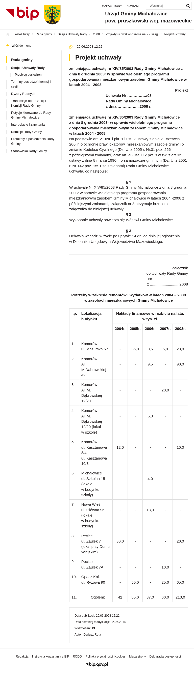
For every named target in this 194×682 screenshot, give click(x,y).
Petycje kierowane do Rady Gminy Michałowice (31, 115)
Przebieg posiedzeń (28, 74)
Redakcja (22, 656)
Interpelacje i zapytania (28, 124)
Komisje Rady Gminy (26, 132)
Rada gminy (22, 60)
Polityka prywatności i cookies (105, 656)
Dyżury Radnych (23, 94)
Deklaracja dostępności (165, 656)
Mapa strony (112, 5)
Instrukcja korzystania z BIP (50, 656)
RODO (77, 656)
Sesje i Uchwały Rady (28, 68)
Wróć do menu (21, 45)
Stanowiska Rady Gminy (29, 151)
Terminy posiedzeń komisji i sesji (31, 84)
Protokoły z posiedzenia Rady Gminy (32, 141)
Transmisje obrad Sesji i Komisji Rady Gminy (28, 103)
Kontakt (133, 5)
